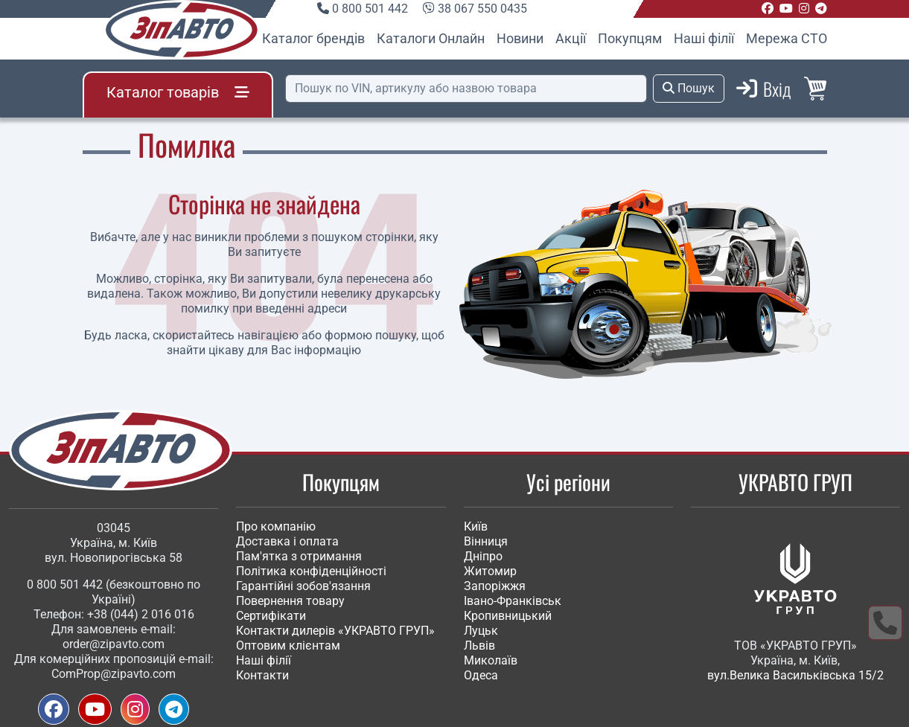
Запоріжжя (495, 586)
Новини (520, 38)
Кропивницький (508, 616)
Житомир (490, 571)
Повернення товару (290, 601)
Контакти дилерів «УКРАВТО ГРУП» (335, 631)
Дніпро (483, 556)
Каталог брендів (313, 38)
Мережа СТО (786, 38)
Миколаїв (490, 660)
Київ (476, 526)
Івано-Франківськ (512, 601)
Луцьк (481, 631)
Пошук (689, 88)
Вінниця (486, 541)
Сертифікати (271, 616)
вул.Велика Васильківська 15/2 (795, 675)
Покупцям (630, 38)
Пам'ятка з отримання (299, 556)
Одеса (481, 675)
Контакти (262, 675)
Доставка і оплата (287, 541)
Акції (570, 38)
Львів (479, 645)
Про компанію (276, 526)
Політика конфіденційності (311, 571)
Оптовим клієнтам (288, 645)
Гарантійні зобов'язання (303, 586)
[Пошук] (466, 88)
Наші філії (704, 38)
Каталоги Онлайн (431, 38)
